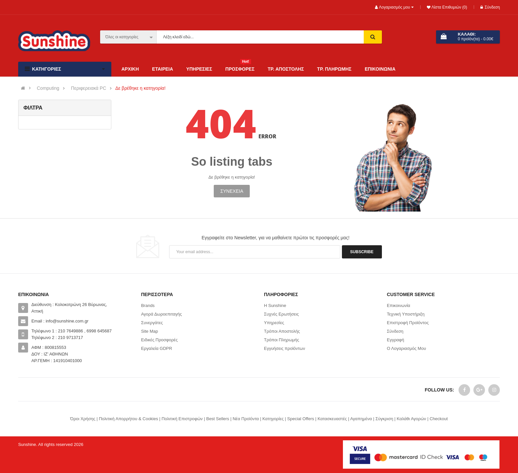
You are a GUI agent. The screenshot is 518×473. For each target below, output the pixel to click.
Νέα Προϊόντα (246, 418)
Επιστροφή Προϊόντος (408, 322)
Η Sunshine (275, 305)
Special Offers (300, 418)
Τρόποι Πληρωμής (281, 339)
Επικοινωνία (398, 305)
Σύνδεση (490, 7)
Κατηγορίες (272, 418)
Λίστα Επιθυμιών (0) (448, 7)
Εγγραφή (395, 339)
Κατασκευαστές (332, 418)
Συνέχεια (231, 191)
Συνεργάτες (152, 322)
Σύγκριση (384, 418)
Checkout (438, 418)
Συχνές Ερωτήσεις (281, 314)
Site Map (149, 331)
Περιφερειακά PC (88, 88)
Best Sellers (217, 418)
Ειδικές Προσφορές (159, 339)
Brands (148, 305)
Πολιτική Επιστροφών (182, 418)
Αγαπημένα (361, 418)
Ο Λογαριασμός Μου (406, 348)
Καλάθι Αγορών (411, 418)
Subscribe (362, 252)
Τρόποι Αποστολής (282, 331)
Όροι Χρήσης (82, 418)
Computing (48, 88)
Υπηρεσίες (274, 322)
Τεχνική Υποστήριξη (406, 314)
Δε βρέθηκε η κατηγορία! (140, 88)
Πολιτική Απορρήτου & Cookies (128, 418)
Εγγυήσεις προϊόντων (284, 348)
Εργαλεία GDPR (156, 348)
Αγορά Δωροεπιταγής (161, 314)
